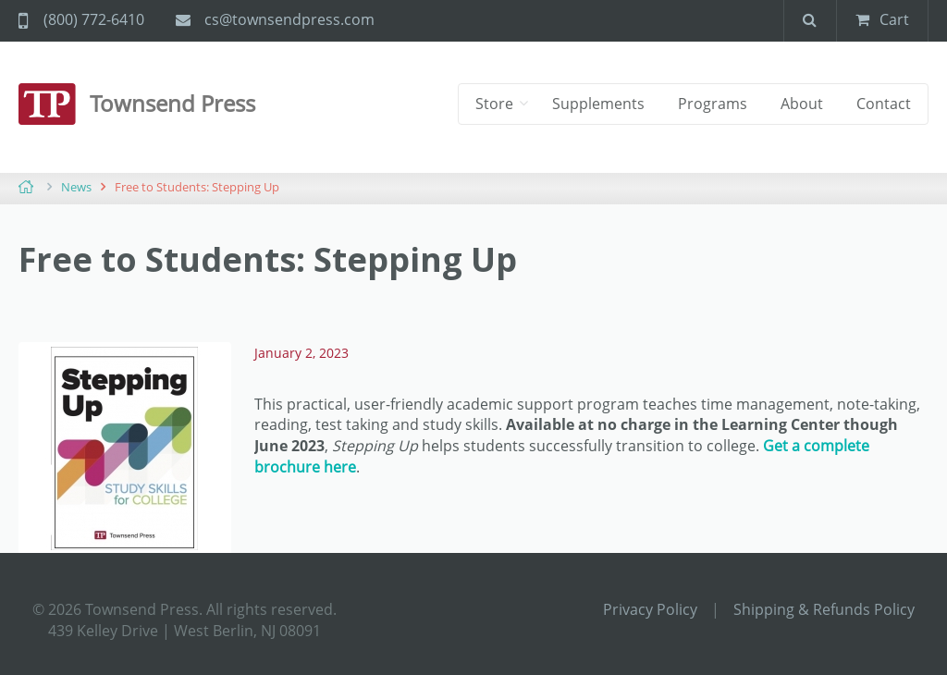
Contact (883, 103)
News (76, 186)
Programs (712, 103)
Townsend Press (172, 103)
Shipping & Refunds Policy (824, 609)
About (802, 103)
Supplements (598, 103)
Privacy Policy (650, 609)
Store (496, 103)
